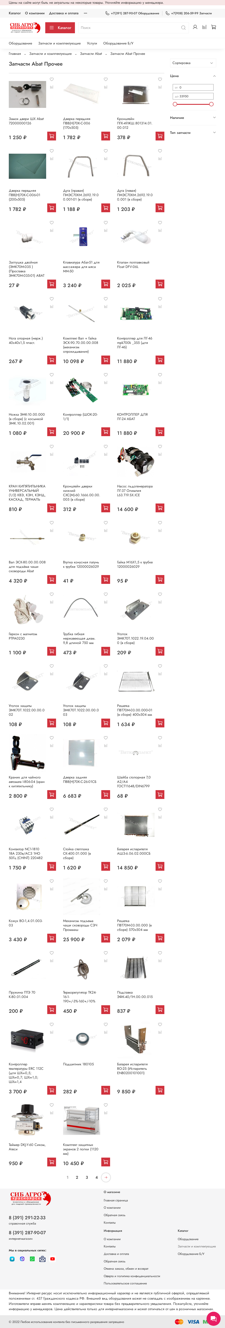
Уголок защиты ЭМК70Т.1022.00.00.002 (27, 710)
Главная (15, 53)
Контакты (110, 1222)
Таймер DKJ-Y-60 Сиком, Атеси (27, 1147)
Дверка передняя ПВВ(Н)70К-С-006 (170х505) (76, 123)
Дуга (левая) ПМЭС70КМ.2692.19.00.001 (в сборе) (135, 195)
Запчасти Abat (91, 53)
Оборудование (20, 43)
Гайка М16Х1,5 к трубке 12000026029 (135, 564)
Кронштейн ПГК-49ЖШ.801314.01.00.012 (134, 123)
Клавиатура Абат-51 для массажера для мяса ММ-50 (81, 267)
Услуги (92, 43)
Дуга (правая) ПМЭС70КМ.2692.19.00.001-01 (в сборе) (81, 195)
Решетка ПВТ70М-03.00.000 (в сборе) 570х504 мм (134, 925)
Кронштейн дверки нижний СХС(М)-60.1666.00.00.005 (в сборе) (81, 493)
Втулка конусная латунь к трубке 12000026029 (81, 564)
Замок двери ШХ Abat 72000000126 (26, 121)
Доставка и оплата (63, 13)
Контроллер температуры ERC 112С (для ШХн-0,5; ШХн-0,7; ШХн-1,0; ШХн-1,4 (26, 1073)
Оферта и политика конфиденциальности (132, 1276)
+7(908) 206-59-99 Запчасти (188, 13)
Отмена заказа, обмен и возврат (126, 1268)
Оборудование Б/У (118, 43)
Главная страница (116, 1200)
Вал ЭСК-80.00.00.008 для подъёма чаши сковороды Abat (27, 567)
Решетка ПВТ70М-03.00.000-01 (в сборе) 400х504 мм (134, 710)
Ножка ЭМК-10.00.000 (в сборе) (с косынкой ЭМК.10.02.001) (27, 419)
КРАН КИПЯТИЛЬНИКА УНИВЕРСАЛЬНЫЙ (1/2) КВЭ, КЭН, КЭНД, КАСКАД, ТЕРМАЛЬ (27, 493)
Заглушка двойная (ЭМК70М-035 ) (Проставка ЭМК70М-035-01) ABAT (26, 269)
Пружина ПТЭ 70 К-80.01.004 (22, 994)
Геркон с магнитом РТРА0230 (23, 636)
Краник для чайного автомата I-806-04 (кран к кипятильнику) (27, 782)
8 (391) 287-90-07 (27, 1232)
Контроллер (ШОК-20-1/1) (80, 416)
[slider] (175, 104)
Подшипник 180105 (78, 1064)
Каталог (15, 13)
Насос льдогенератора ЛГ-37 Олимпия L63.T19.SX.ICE (135, 491)
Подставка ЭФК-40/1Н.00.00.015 (135, 994)
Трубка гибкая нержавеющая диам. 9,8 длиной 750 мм (79, 638)
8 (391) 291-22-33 (27, 1217)
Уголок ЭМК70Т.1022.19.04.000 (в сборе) (135, 638)
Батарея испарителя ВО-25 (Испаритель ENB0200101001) (132, 1068)
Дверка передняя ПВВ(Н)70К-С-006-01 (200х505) (24, 195)
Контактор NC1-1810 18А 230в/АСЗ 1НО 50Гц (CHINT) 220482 (26, 853)
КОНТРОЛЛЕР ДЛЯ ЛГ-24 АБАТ (132, 416)
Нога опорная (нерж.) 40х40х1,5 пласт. (26, 340)
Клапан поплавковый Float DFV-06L (133, 264)
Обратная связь (114, 1215)
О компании (35, 13)
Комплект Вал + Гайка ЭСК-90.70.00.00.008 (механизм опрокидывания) (80, 345)
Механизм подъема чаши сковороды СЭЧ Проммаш (80, 925)
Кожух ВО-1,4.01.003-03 (25, 923)
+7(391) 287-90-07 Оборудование (132, 13)
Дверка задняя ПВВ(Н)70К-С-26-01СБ (79, 779)
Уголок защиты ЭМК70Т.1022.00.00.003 (81, 710)
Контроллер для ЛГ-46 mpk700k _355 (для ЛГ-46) (134, 343)
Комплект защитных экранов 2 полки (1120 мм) (80, 1149)
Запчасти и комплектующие (59, 43)
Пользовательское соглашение (125, 1283)
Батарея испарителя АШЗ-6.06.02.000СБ (134, 851)
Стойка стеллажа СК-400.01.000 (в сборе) (77, 853)
